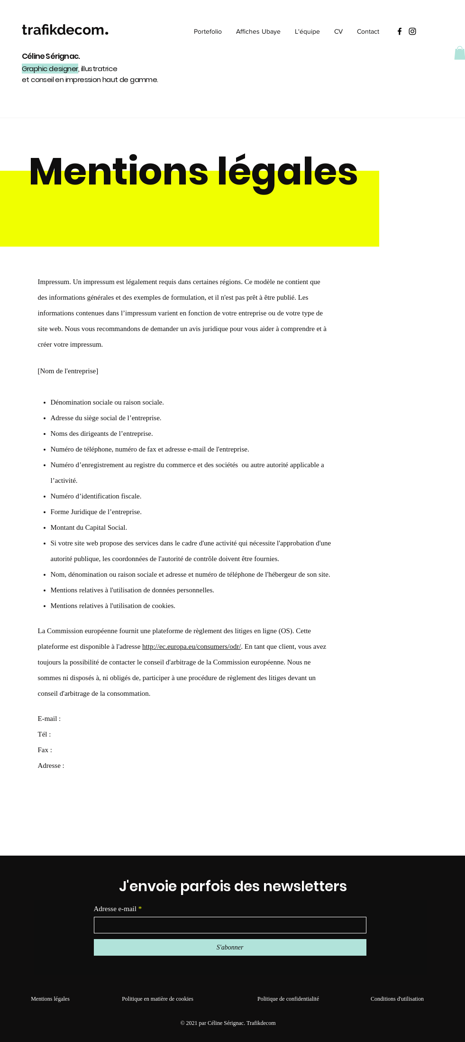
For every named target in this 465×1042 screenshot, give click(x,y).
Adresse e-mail (115, 909)
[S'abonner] (230, 947)
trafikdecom (63, 29)
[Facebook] (399, 31)
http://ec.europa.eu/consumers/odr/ (191, 646)
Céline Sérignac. (51, 56)
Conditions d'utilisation (397, 999)
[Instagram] (412, 31)
